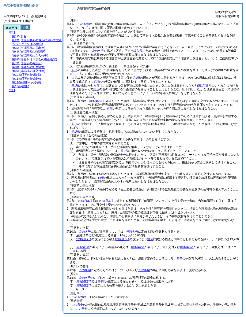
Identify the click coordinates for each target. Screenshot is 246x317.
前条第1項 (83, 247)
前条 (179, 258)
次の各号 (98, 50)
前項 (74, 70)
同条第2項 (138, 247)
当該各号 (136, 50)
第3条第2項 (83, 239)
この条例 (83, 24)
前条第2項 (96, 101)
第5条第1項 (83, 285)
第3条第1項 (83, 281)
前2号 (124, 150)
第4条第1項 (84, 200)
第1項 (136, 77)
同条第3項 (187, 247)
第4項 (101, 281)
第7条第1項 (105, 200)
